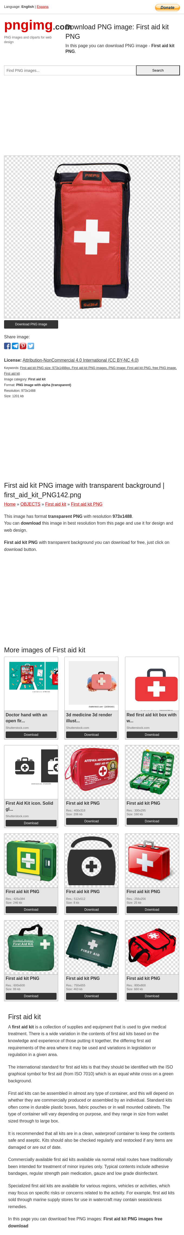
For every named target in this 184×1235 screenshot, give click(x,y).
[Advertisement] (92, 118)
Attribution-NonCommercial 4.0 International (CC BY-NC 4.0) (80, 360)
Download (31, 735)
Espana (42, 7)
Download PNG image (31, 324)
